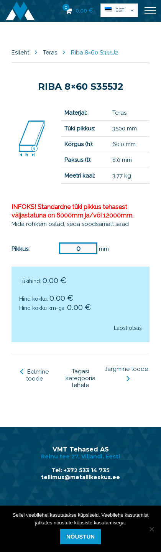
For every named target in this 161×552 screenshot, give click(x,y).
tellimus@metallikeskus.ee (80, 477)
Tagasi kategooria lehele (80, 378)
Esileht (20, 52)
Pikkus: (21, 249)
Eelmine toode (34, 375)
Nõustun (80, 536)
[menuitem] (119, 10)
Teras (50, 52)
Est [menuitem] (119, 10)
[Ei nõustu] (151, 529)
